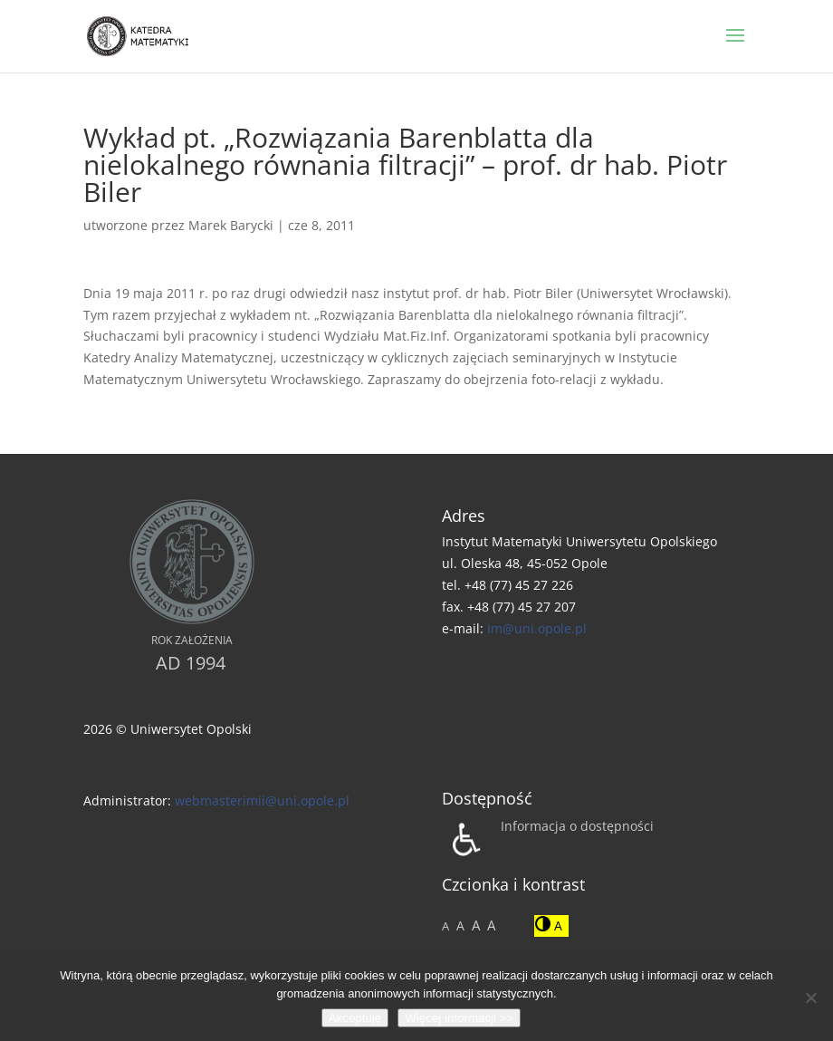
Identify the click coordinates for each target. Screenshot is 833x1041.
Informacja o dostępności (577, 825)
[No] (810, 997)
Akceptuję (355, 1018)
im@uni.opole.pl (537, 628)
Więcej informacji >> (459, 1018)
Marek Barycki (230, 225)
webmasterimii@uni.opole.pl (262, 800)
